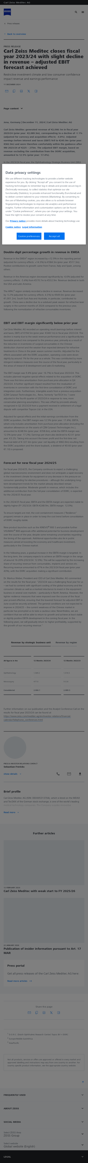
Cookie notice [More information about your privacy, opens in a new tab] (13, 227)
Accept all (54, 236)
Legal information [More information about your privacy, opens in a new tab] (32, 227)
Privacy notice (18, 221)
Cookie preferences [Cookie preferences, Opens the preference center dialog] (29, 236)
